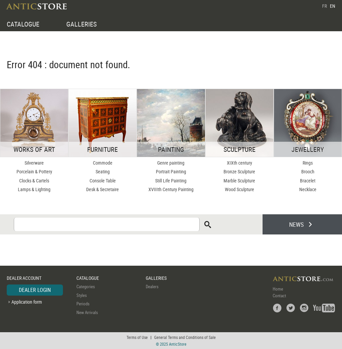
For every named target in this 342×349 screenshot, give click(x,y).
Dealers (152, 286)
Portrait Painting (171, 171)
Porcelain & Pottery (34, 171)
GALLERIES (81, 24)
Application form (26, 302)
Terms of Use (137, 337)
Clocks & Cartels (34, 180)
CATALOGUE (23, 24)
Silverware (34, 163)
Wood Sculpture (239, 189)
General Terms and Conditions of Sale (185, 337)
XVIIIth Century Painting (171, 189)
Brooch (307, 171)
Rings (308, 163)
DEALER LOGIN (35, 290)
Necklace (307, 189)
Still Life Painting (170, 180)
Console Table (103, 180)
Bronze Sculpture (239, 171)
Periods (83, 304)
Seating (103, 171)
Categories (85, 286)
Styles (81, 295)
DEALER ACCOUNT (24, 278)
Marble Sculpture (239, 180)
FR (324, 6)
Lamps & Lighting (34, 189)
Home (278, 289)
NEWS (296, 224)
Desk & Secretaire (102, 189)
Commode (102, 163)
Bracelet (307, 180)
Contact (279, 296)
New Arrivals (87, 312)
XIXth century (239, 163)
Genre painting (170, 163)
